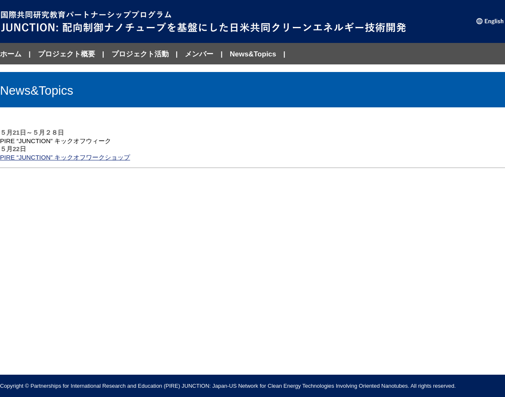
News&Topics (253, 54)
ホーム (10, 54)
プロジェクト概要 (66, 54)
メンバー (199, 54)
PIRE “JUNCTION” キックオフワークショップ (65, 157)
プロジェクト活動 (140, 54)
